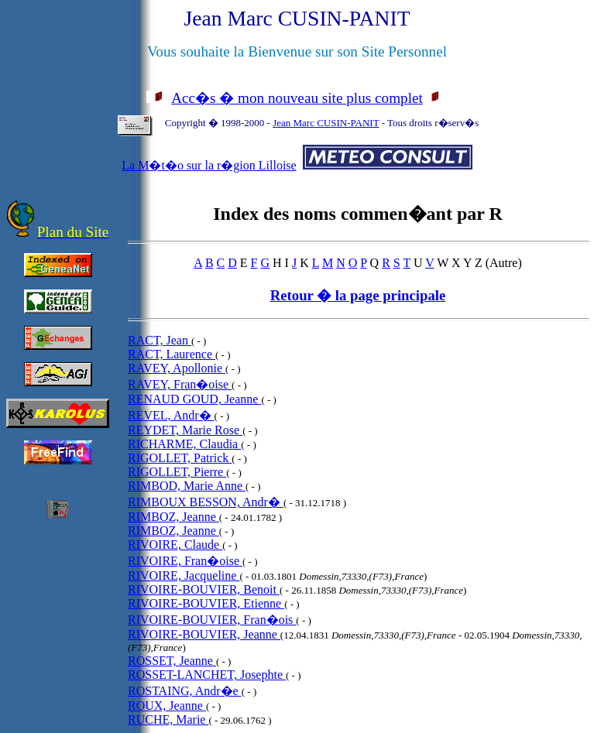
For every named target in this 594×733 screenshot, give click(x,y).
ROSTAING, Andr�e (185, 690)
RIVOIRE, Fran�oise (185, 560)
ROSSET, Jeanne (172, 660)
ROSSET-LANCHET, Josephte (207, 674)
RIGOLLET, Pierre (177, 471)
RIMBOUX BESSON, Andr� (205, 502)
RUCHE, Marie (168, 719)
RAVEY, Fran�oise (180, 384)
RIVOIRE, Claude (175, 544)
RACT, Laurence (171, 354)
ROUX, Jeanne (167, 705)
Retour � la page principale (357, 295)
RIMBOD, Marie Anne (186, 485)
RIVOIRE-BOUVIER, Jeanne (204, 634)
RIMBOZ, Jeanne (173, 516)
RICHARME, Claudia (184, 443)
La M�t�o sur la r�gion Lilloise (209, 165)
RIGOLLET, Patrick (180, 457)
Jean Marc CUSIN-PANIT (326, 122)
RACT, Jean (159, 340)
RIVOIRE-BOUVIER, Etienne (206, 603)
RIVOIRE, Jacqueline (183, 575)
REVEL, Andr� (171, 415)
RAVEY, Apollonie (176, 368)
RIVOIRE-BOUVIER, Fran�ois (212, 619)
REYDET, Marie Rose (185, 430)
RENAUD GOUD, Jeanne (194, 399)
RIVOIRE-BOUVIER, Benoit (204, 589)
